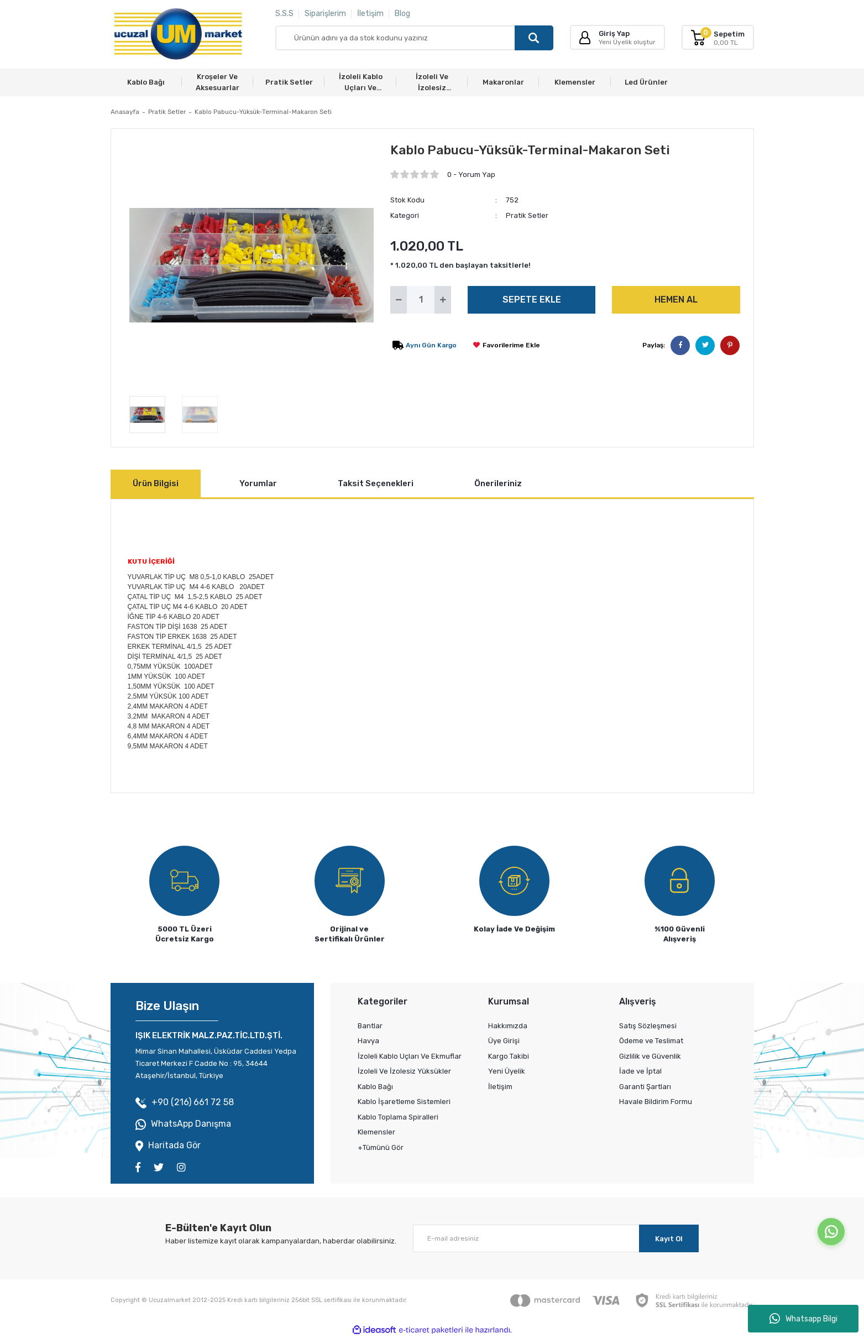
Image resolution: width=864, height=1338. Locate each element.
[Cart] (718, 37)
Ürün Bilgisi (156, 483)
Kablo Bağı (375, 1086)
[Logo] (178, 34)
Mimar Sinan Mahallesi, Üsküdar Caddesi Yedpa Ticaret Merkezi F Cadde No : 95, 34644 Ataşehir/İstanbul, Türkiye (215, 1063)
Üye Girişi (504, 1041)
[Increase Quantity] (442, 300)
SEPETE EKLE (531, 299)
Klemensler (376, 1132)
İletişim (370, 13)
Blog (402, 13)
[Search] (414, 37)
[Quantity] (420, 300)
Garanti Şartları (645, 1086)
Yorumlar (258, 483)
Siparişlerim (325, 13)
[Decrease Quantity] (398, 300)
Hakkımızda (507, 1026)
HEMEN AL (676, 299)
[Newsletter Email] (556, 1238)
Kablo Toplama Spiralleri (398, 1117)
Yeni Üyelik (506, 1071)
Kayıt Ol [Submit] (669, 1239)
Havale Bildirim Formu (655, 1101)
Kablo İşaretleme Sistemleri (404, 1101)
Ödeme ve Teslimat (651, 1041)
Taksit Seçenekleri (375, 483)
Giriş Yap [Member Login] (614, 33)
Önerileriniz (498, 483)
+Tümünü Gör (381, 1147)
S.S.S (284, 13)
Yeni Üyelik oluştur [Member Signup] (627, 42)
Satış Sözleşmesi (648, 1026)
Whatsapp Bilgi (803, 1319)
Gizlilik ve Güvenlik (650, 1056)
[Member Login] (584, 37)
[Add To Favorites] (506, 345)
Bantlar (370, 1026)
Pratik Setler (527, 215)
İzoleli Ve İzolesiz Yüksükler (404, 1071)
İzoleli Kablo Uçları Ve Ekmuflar (410, 1056)
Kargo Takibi (508, 1056)
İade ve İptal (640, 1071)
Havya (368, 1041)
